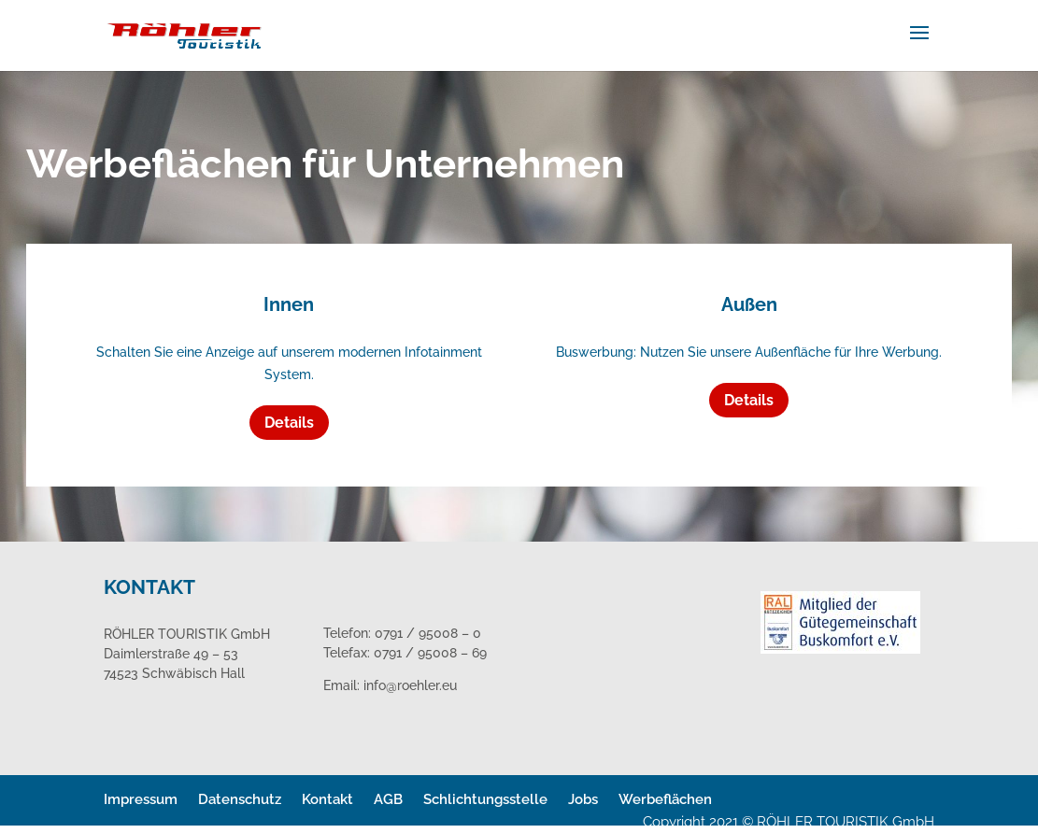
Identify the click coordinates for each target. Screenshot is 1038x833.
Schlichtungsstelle (485, 799)
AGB (388, 799)
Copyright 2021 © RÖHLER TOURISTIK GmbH (788, 821)
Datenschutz (239, 799)
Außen (749, 304)
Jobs (583, 799)
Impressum (141, 799)
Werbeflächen (665, 799)
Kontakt (327, 799)
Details (289, 422)
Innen (288, 304)
